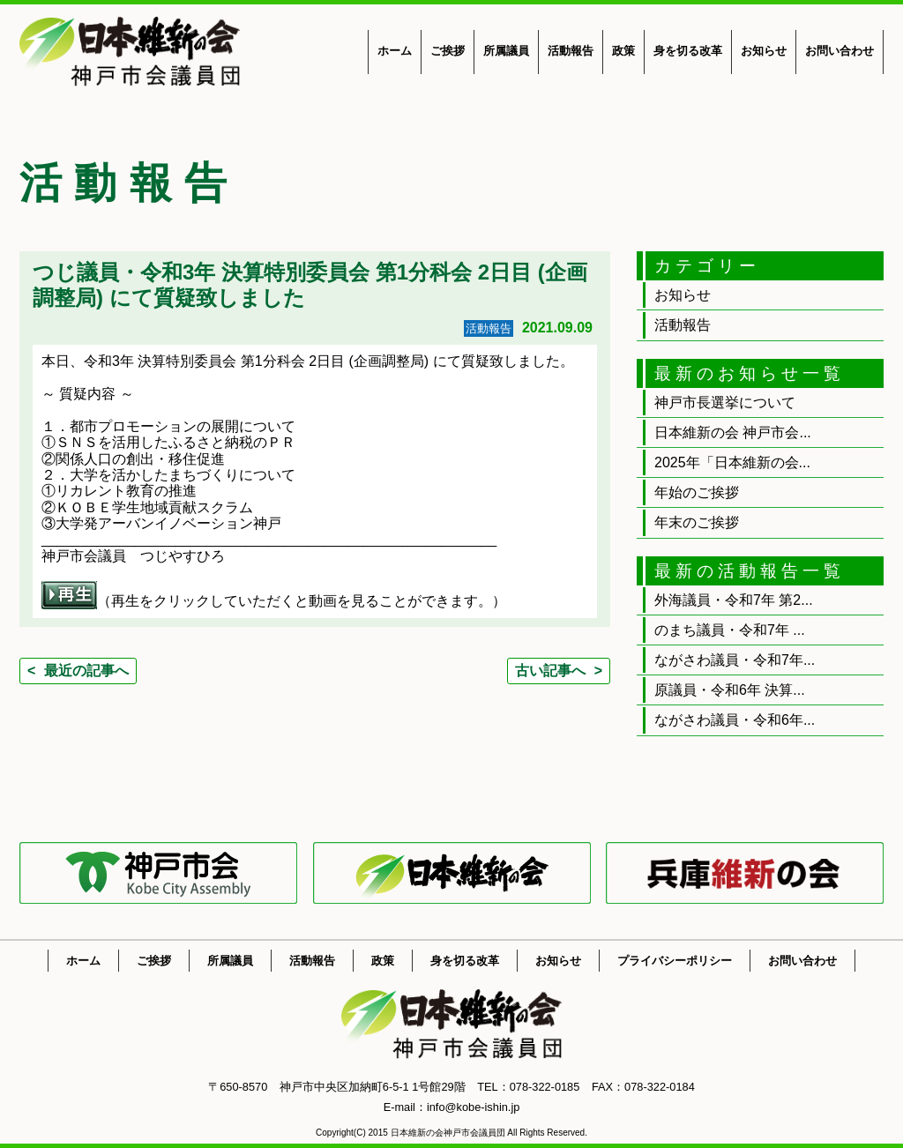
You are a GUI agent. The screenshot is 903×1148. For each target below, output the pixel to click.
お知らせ (764, 50)
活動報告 (570, 50)
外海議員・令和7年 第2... (733, 600)
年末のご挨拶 (696, 522)
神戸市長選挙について (724, 402)
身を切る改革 (687, 50)
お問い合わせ (839, 50)
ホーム (394, 50)
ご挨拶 (447, 50)
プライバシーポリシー (674, 960)
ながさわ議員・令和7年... (734, 659)
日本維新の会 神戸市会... (732, 432)
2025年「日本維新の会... (732, 462)
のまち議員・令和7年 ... (729, 629)
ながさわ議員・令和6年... (734, 719)
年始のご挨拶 (696, 492)
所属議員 (506, 50)
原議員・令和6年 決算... (729, 689)
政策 (623, 50)
